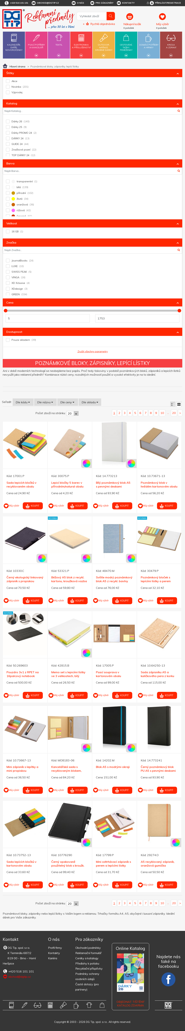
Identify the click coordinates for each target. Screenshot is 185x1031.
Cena (9, 302)
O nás (77, 3)
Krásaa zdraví (171, 44)
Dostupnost (14, 332)
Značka (11, 242)
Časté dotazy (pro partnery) (87, 986)
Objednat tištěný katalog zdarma (130, 1003)
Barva (10, 163)
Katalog (11, 103)
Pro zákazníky (101, 3)
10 (162, 413)
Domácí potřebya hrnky (148, 44)
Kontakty (125, 3)
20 (174, 413)
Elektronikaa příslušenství (81, 44)
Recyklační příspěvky (89, 968)
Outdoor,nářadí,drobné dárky (103, 44)
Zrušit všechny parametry (93, 351)
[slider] (5, 310)
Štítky (10, 73)
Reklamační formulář (88, 953)
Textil (59, 42)
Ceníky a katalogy (86, 958)
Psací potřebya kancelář (36, 44)
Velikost (11, 223)
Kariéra (52, 958)
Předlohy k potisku (87, 963)
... (168, 412)
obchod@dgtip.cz (45, 3)
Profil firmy (55, 948)
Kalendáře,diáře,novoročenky (14, 41)
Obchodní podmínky (88, 948)
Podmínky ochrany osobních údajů (87, 976)
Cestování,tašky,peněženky (126, 44)
